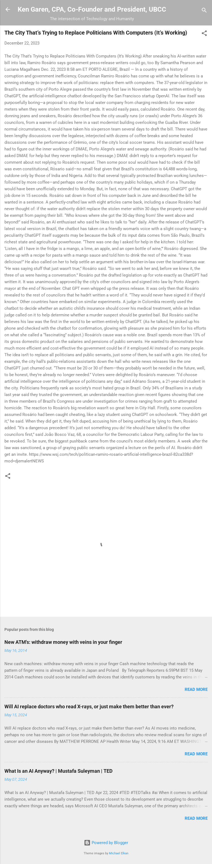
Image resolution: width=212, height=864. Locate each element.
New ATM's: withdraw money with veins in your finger (63, 642)
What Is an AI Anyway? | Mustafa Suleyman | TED (58, 771)
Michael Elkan (118, 853)
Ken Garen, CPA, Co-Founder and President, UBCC (92, 9)
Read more (196, 689)
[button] (204, 34)
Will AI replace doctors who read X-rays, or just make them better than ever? (89, 706)
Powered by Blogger (106, 842)
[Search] (204, 11)
